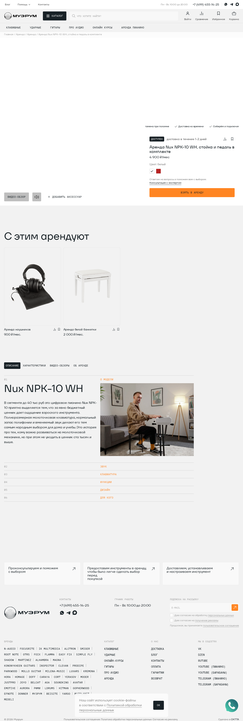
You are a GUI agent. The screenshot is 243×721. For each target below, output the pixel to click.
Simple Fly (84, 654)
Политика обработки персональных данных (126, 719)
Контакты (157, 661)
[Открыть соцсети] (232, 706)
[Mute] (36, 196)
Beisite (52, 693)
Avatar (78, 682)
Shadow (9, 659)
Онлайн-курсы (113, 661)
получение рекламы (206, 620)
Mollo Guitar (31, 671)
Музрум (37, 693)
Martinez (24, 659)
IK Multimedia (49, 648)
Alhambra (42, 659)
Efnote (9, 693)
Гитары (109, 666)
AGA (47, 682)
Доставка (157, 649)
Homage (20, 676)
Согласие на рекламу (165, 719)
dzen (201, 655)
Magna (57, 659)
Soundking (61, 682)
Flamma (50, 654)
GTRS (26, 654)
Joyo (23, 682)
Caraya (45, 676)
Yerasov (70, 676)
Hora (7, 676)
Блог (154, 655)
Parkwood (10, 671)
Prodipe (78, 665)
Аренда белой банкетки (80, 329)
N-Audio (10, 648)
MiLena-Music (55, 671)
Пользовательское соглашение (82, 719)
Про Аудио (111, 672)
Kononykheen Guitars (19, 665)
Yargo (66, 693)
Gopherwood (81, 688)
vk (199, 649)
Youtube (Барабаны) (212, 672)
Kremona (89, 671)
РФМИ (37, 688)
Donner (23, 693)
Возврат (156, 678)
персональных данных (221, 615)
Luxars (74, 671)
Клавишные (111, 649)
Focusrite (27, 648)
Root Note (11, 654)
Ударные (109, 655)
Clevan (63, 665)
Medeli (9, 699)
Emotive (10, 688)
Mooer (84, 676)
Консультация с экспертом (165, 182)
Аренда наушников (17, 329)
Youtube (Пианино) (211, 666)
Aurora (25, 688)
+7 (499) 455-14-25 (206, 4)
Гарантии (157, 672)
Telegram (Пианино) (212, 678)
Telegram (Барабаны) (213, 684)
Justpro (10, 682)
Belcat (35, 682)
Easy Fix (65, 654)
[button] (48, 122)
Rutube (203, 661)
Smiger (85, 648)
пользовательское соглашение (221, 625)
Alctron (70, 648)
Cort (57, 676)
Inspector (46, 665)
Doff (32, 676)
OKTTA (235, 719)
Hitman (64, 688)
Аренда (109, 678)
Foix (37, 654)
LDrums (50, 688)
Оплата (156, 666)
